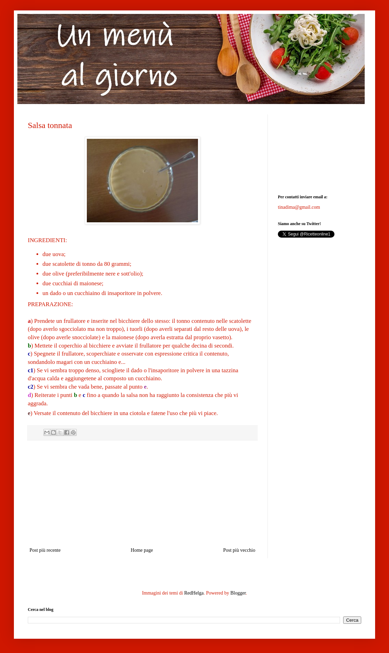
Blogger (238, 593)
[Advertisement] (142, 493)
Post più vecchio (239, 550)
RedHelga (194, 593)
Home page (142, 550)
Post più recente (45, 550)
